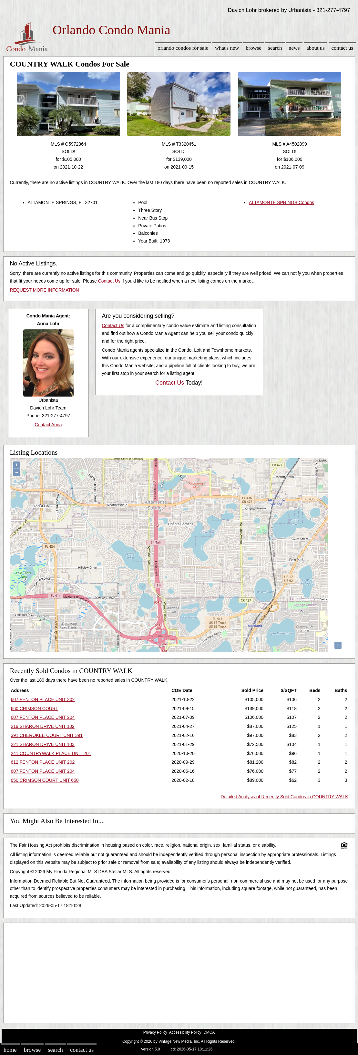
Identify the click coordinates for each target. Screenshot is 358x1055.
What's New (227, 48)
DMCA (209, 1032)
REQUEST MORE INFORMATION (44, 290)
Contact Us (342, 48)
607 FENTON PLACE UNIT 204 (43, 717)
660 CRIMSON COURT (34, 708)
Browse (253, 48)
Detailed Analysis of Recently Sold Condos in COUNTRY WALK (284, 796)
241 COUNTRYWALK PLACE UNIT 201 (51, 753)
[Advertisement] (179, 971)
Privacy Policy (155, 1032)
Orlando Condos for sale (183, 48)
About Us (315, 48)
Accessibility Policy (185, 1032)
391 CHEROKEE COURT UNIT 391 (47, 735)
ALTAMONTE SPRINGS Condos (281, 202)
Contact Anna (48, 424)
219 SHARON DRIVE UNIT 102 (43, 726)
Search (275, 48)
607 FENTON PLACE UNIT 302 (43, 699)
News (294, 48)
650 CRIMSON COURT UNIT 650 (45, 780)
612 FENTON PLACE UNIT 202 (43, 762)
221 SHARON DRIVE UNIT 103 (43, 744)
